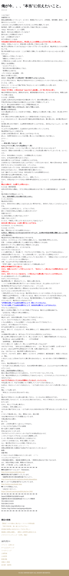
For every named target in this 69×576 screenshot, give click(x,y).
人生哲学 (4, 556)
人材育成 (4, 553)
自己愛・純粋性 (6, 565)
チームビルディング (7, 548)
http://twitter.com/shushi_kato (11, 484)
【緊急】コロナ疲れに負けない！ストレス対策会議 (17, 523)
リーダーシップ (6, 550)
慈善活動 (4, 559)
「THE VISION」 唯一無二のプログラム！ (15, 526)
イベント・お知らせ (7, 545)
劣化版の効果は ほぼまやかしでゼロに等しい (15, 529)
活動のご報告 (5, 562)
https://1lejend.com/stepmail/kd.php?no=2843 (17, 491)
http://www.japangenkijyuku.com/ (13, 472)
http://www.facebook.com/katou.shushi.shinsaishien (19, 479)
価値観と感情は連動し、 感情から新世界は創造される (18, 532)
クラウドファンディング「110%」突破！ (14, 535)
